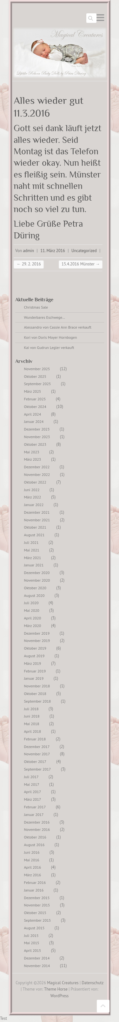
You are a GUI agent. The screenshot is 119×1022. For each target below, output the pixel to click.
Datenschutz (92, 982)
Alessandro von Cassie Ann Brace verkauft (57, 327)
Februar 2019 (35, 671)
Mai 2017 (31, 784)
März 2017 (32, 799)
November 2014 (37, 965)
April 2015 (32, 950)
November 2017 (37, 753)
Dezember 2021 (37, 512)
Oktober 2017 (35, 761)
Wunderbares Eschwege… (44, 317)
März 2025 (32, 391)
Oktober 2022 (35, 482)
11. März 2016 (52, 250)
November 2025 (37, 368)
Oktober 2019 (35, 648)
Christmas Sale (36, 307)
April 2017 (32, 791)
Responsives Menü (100, 17)
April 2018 (32, 731)
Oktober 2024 (35, 406)
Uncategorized (84, 250)
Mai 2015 (31, 942)
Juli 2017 (31, 776)
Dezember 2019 (37, 633)
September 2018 (37, 701)
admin (28, 250)
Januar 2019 (34, 678)
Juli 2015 (31, 935)
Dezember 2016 (37, 822)
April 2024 (32, 414)
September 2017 (37, 769)
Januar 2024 (34, 421)
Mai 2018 (31, 723)
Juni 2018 (32, 716)
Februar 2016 (35, 882)
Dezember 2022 (37, 466)
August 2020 (34, 595)
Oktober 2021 (35, 527)
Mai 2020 (31, 610)
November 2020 (37, 580)
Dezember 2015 (37, 897)
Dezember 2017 (37, 746)
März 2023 (32, 459)
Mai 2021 (31, 550)
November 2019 (37, 640)
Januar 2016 (34, 890)
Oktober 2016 (35, 837)
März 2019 (32, 663)
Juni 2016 (32, 852)
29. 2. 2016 (29, 264)
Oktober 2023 (35, 444)
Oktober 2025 (35, 376)
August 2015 (34, 927)
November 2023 (37, 436)
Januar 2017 (34, 814)
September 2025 (37, 383)
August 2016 (34, 844)
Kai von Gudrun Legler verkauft (49, 347)
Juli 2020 (31, 602)
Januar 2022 (34, 504)
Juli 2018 (31, 708)
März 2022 (32, 497)
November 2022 (37, 474)
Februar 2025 (35, 399)
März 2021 (32, 557)
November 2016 (37, 829)
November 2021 (37, 520)
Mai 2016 (31, 860)
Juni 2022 (32, 489)
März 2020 (32, 625)
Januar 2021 (34, 565)
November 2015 (37, 905)
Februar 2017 (35, 807)
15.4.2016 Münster (81, 264)
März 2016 (32, 874)
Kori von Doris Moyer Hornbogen (50, 337)
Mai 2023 (31, 452)
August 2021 (34, 534)
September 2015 (37, 920)
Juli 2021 (31, 542)
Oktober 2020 (35, 587)
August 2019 (34, 655)
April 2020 (32, 618)
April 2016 (32, 867)
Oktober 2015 (35, 912)
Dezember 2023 (37, 429)
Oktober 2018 (35, 693)
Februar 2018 (35, 739)
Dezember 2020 (37, 572)
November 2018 (37, 686)
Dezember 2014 (37, 958)
